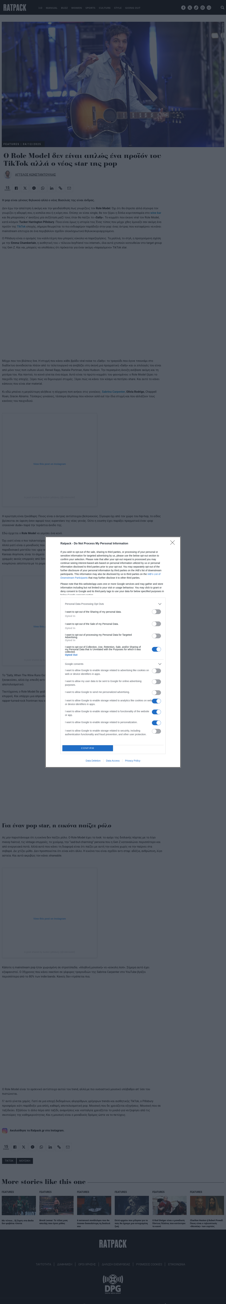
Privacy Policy (132, 760)
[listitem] (113, 604)
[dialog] (113, 652)
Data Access (113, 760)
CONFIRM (87, 748)
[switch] (156, 611)
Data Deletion (93, 760)
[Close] (173, 543)
